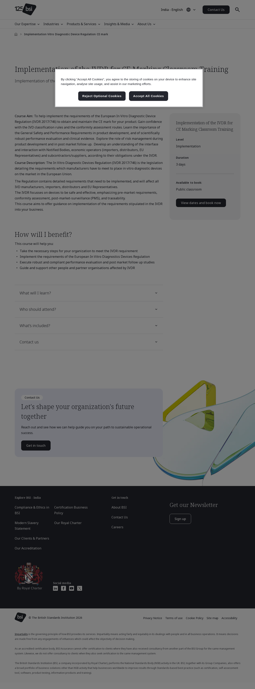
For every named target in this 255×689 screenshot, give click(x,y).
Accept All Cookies (148, 96)
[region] (129, 88)
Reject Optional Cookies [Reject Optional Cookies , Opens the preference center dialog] (102, 96)
